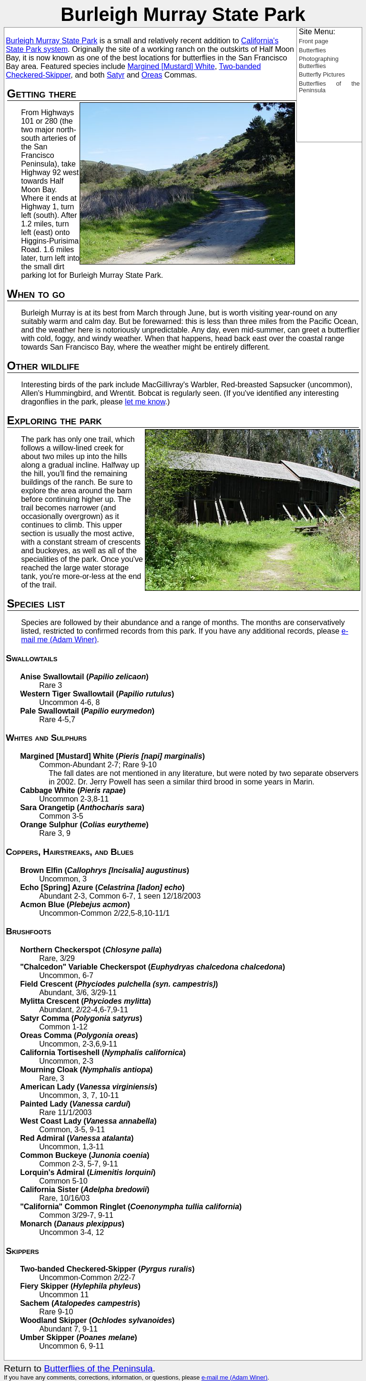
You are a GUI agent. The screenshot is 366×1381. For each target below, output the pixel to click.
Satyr (115, 75)
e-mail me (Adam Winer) (235, 1377)
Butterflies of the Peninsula (329, 87)
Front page (313, 41)
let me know (145, 402)
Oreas (152, 75)
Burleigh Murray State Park (51, 41)
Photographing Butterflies (318, 62)
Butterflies (312, 50)
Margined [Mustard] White (170, 66)
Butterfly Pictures (322, 74)
